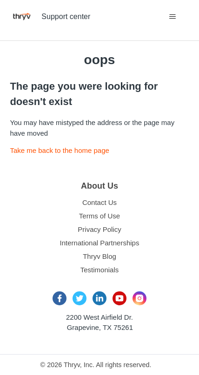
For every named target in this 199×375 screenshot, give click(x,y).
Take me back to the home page (59, 150)
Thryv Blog (99, 256)
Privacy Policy (99, 229)
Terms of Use (99, 216)
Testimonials (99, 270)
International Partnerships (99, 243)
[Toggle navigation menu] (172, 16)
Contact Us (99, 202)
